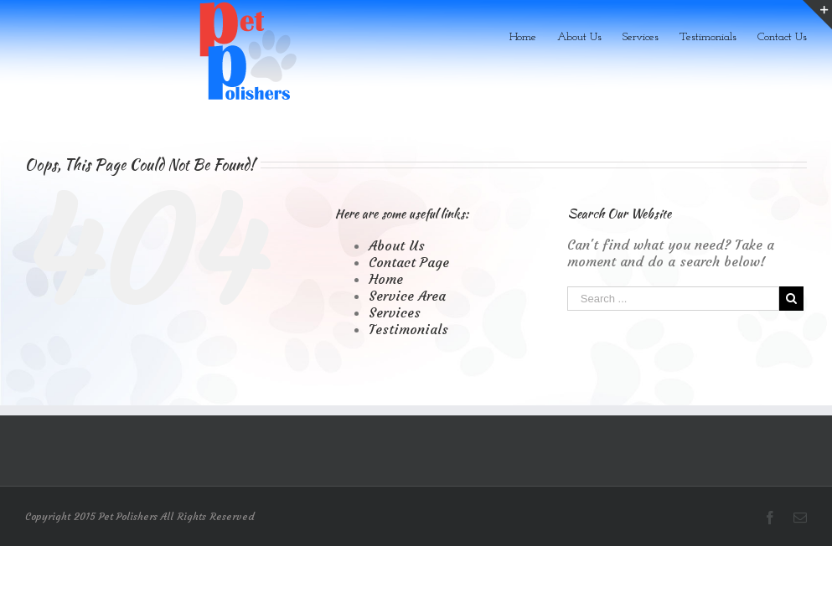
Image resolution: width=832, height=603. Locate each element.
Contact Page (409, 262)
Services (395, 312)
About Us (397, 245)
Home (386, 279)
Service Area (407, 295)
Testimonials (408, 329)
